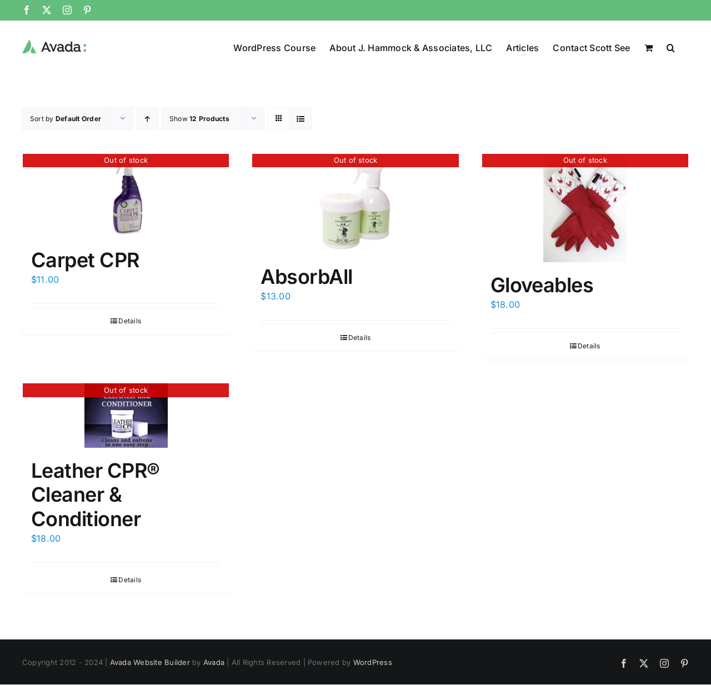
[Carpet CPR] (126, 195)
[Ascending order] (147, 118)
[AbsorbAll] (355, 204)
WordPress (372, 662)
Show (199, 118)
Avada (213, 662)
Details (129, 321)
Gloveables (542, 285)
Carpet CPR (85, 260)
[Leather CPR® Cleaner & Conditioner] (126, 415)
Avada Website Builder (150, 662)
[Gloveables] (585, 208)
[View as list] (301, 118)
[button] (671, 47)
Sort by (65, 118)
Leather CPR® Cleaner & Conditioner (95, 494)
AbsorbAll (306, 276)
